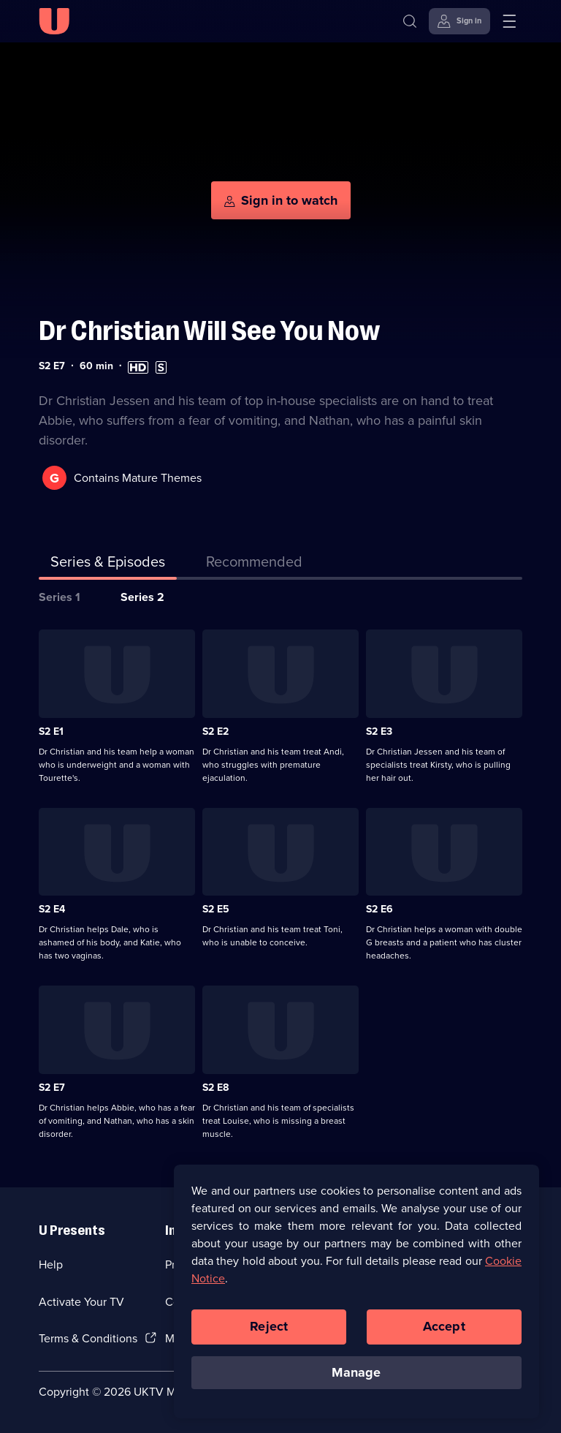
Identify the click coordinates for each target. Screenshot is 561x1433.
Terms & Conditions (88, 1338)
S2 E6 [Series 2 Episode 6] (379, 909)
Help (51, 1264)
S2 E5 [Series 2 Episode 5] (215, 909)
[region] (356, 1295)
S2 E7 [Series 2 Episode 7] (52, 1087)
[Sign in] (459, 21)
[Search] (410, 21)
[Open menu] (509, 21)
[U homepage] (54, 21)
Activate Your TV (81, 1301)
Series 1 (59, 597)
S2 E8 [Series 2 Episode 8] (215, 1087)
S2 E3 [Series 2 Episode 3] (379, 731)
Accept (444, 1330)
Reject (269, 1330)
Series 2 (142, 597)
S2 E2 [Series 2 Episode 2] (215, 731)
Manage (356, 1376)
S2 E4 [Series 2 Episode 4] (52, 909)
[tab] (254, 564)
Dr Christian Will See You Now (209, 331)
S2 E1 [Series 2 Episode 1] (51, 731)
